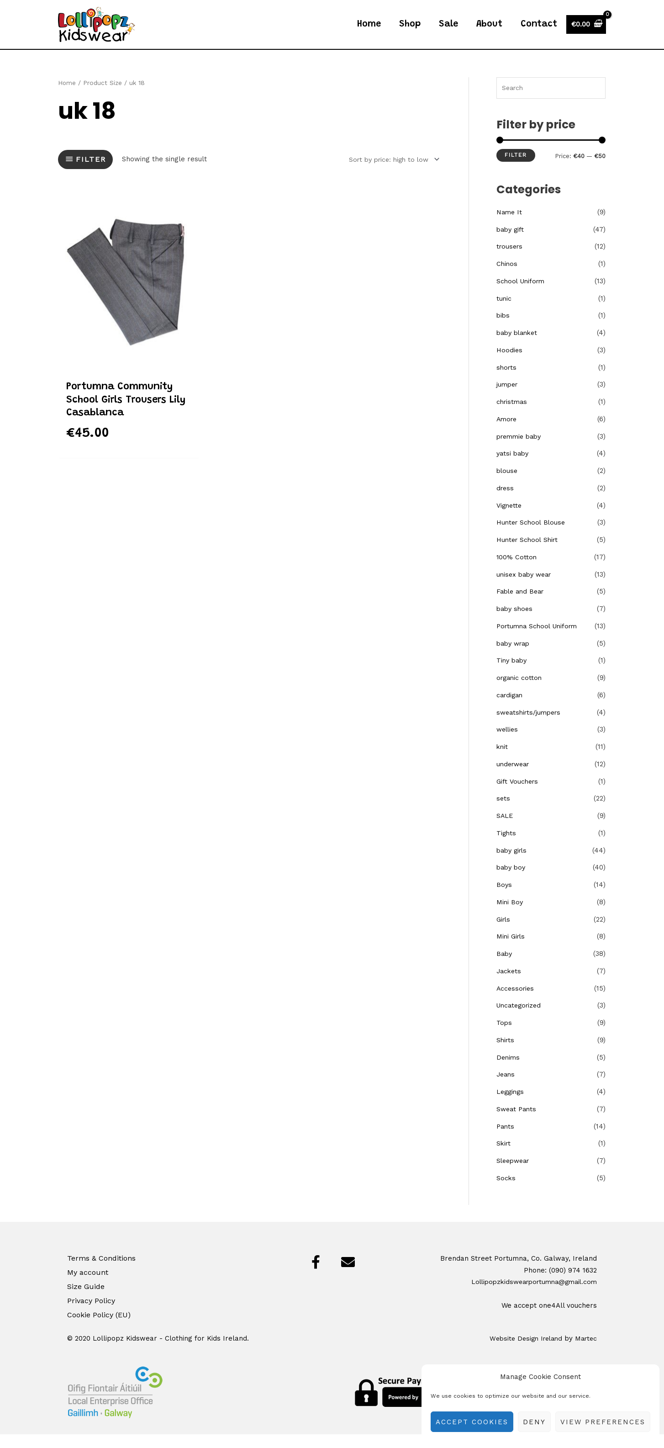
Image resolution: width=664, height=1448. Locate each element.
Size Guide (86, 1300)
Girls (504, 933)
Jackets (509, 985)
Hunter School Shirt (529, 553)
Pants (506, 1140)
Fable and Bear (522, 605)
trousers (510, 260)
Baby (504, 967)
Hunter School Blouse (532, 536)
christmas (512, 415)
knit (502, 760)
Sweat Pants (517, 1123)
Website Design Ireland (521, 1352)
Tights (506, 847)
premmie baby (521, 450)
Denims (508, 1071)
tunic (504, 312)
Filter (516, 168)
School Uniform (522, 295)
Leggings (511, 1105)
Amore (507, 433)
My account (87, 1286)
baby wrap (514, 657)
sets (503, 812)
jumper (508, 398)
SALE (505, 829)
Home (67, 95)
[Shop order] (389, 172)
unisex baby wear (526, 588)
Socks (506, 1192)
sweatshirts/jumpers (531, 726)
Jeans (506, 1088)
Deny (534, 1422)
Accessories (516, 1002)
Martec (585, 1352)
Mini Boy (510, 916)
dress (505, 502)
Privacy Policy (91, 1314)
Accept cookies (472, 1422)
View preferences (602, 1422)
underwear (514, 778)
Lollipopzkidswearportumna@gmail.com (529, 1295)
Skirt (504, 1157)
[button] (316, 1275)
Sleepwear (514, 1174)
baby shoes (515, 622)
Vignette (510, 519)
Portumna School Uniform (539, 640)
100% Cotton (517, 571)
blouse (507, 484)
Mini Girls (511, 950)
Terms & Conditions (101, 1272)
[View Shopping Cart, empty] (586, 30)
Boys (504, 898)
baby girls (513, 864)
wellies (508, 743)
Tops (504, 1036)
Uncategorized (520, 1019)
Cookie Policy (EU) (99, 1328)
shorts (507, 381)
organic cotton (520, 691)
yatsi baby (513, 467)
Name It (510, 226)
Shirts (506, 1054)
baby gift (511, 243)
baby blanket (519, 346)
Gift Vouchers (518, 795)
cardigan (510, 709)
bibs (503, 329)
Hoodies (509, 364)
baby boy (512, 881)
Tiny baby (512, 674)
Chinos (507, 277)
